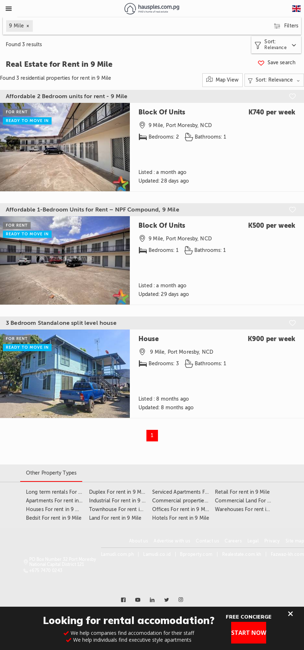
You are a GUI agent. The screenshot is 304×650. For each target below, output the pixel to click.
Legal (253, 541)
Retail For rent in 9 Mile (242, 492)
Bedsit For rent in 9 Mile (54, 518)
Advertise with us (172, 541)
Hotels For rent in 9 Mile (181, 518)
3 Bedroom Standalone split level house (61, 323)
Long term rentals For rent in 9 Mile (67, 492)
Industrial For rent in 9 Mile (120, 500)
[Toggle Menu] (8, 8)
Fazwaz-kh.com (287, 554)
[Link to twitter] (166, 600)
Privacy (272, 541)
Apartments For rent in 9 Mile (60, 500)
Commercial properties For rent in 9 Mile (200, 500)
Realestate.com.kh (241, 554)
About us (138, 541)
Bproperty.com (196, 554)
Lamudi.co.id (157, 554)
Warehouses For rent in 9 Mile (250, 509)
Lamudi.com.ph (117, 554)
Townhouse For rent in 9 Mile (123, 509)
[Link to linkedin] (152, 600)
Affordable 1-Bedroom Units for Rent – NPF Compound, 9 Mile (92, 209)
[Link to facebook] (123, 600)
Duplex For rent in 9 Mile (118, 492)
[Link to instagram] (181, 600)
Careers (233, 541)
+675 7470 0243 (46, 570)
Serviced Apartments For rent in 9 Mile (197, 492)
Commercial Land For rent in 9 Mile (256, 500)
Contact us (207, 541)
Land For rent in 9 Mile (115, 518)
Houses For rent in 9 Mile (55, 509)
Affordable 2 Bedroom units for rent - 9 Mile (67, 96)
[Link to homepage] (151, 8)
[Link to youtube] (138, 600)
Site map (295, 541)
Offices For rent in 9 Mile (181, 509)
